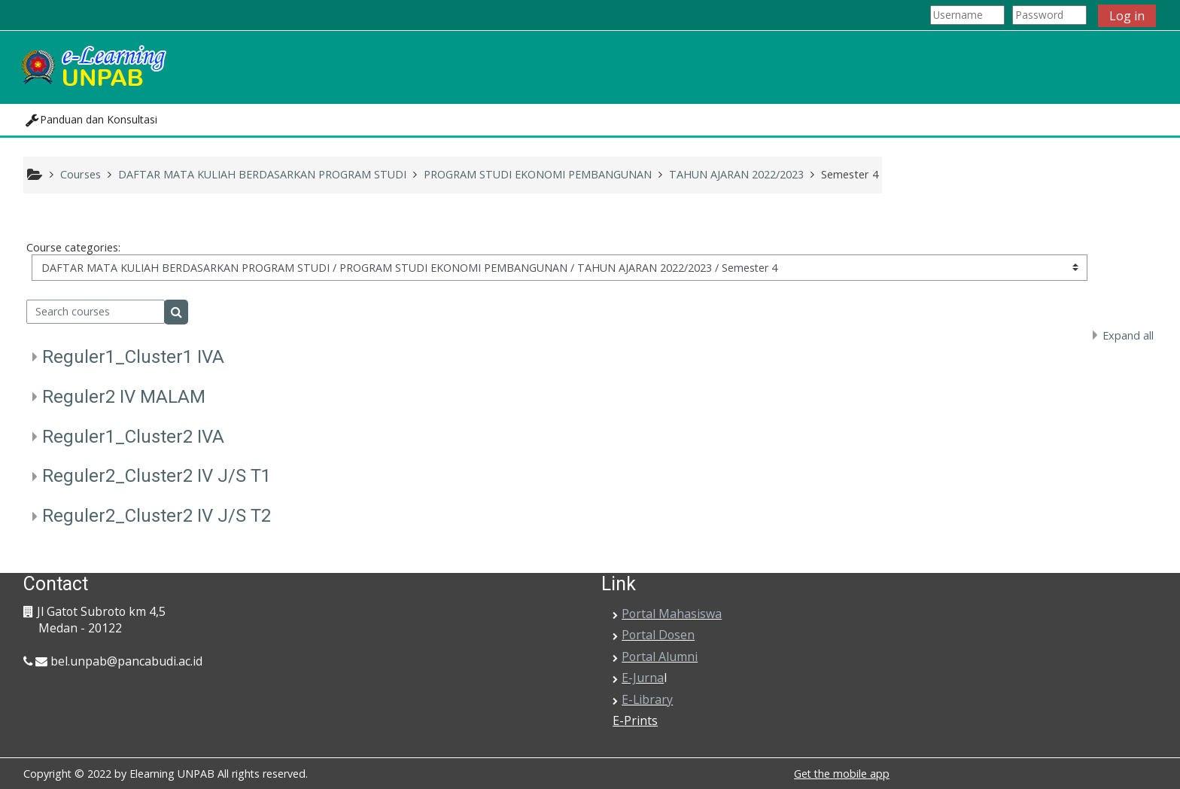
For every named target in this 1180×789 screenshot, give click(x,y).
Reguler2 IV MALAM (123, 396)
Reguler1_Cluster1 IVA (133, 356)
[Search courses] (96, 312)
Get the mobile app (842, 773)
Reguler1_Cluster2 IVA (133, 436)
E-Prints (635, 720)
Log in (1127, 16)
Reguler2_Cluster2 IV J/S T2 (156, 515)
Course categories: (73, 247)
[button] (91, 120)
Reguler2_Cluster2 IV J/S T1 (156, 475)
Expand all (1128, 335)
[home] (92, 66)
